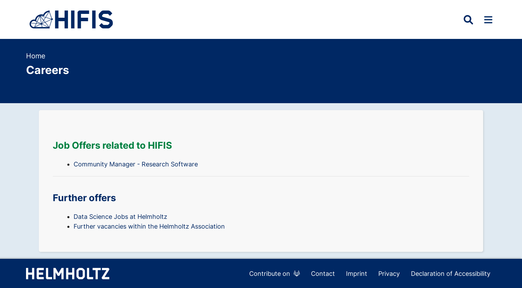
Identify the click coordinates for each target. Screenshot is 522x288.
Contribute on (274, 273)
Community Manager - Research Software (136, 164)
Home (35, 56)
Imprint (356, 273)
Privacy (389, 273)
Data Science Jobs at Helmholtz (120, 216)
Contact (323, 273)
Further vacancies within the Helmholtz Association (149, 226)
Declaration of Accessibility (450, 273)
